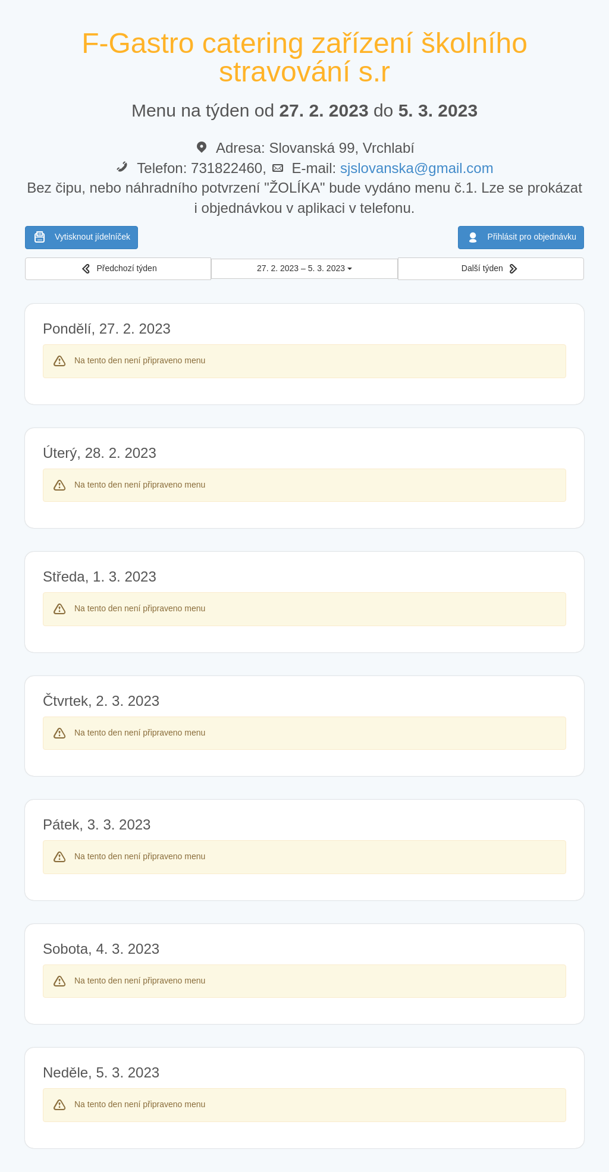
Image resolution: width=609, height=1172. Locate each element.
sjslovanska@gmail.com (417, 168)
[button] (118, 269)
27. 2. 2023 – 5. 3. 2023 (304, 268)
